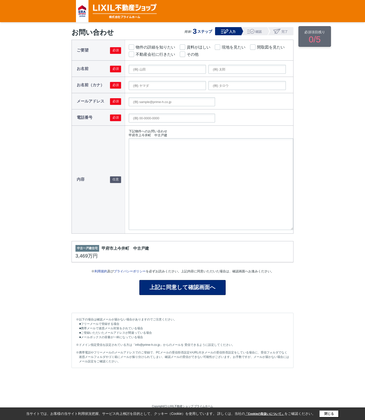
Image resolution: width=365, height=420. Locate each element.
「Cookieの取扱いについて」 (264, 414)
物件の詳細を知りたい (155, 47)
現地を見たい (233, 47)
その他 (193, 54)
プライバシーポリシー (130, 271)
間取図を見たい (271, 47)
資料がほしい (198, 47)
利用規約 (100, 271)
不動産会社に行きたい (155, 54)
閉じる (329, 414)
